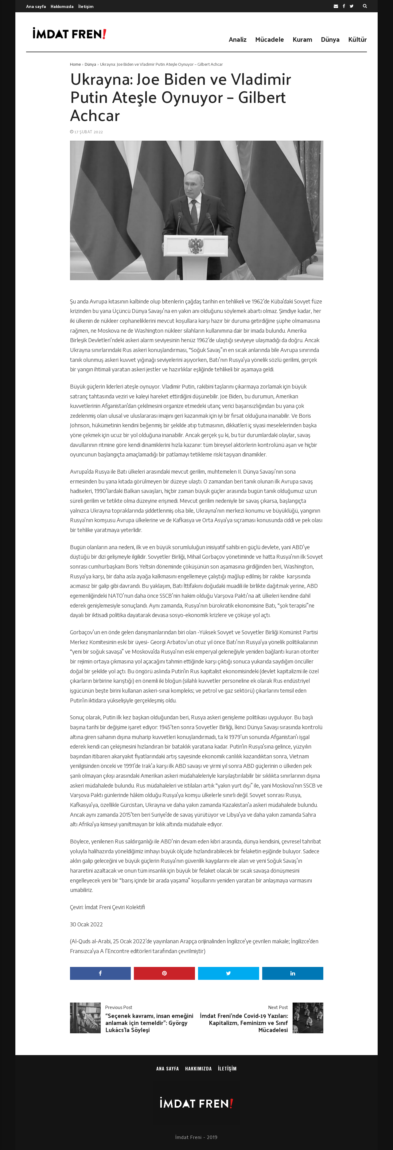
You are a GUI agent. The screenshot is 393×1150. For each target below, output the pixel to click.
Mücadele (269, 39)
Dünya (330, 39)
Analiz (238, 39)
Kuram (302, 39)
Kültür (357, 39)
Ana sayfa (36, 6)
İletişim (86, 6)
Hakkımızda (62, 6)
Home (75, 64)
